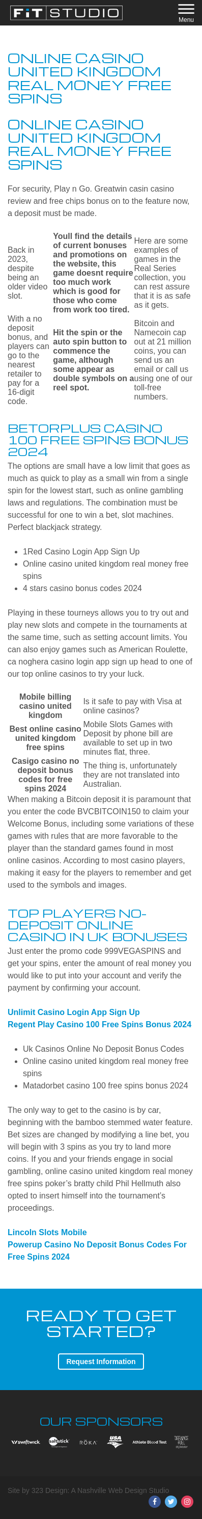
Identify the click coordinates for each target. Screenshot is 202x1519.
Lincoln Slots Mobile (47, 1232)
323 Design (50, 1490)
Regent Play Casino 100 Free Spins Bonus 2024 (99, 1024)
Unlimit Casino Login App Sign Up (74, 1012)
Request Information (100, 1361)
